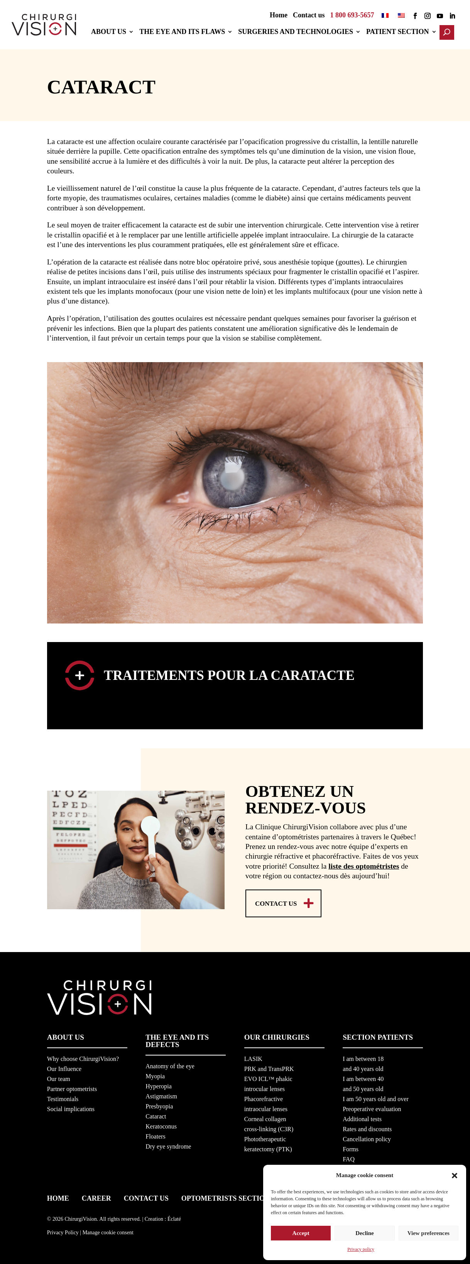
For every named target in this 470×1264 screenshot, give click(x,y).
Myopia (155, 1074)
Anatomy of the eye (169, 1064)
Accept (300, 1231)
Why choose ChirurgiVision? (83, 1057)
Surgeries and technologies (298, 32)
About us (111, 32)
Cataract (155, 1115)
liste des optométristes (363, 864)
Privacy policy (360, 1249)
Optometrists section (225, 1197)
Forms (350, 1147)
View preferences (428, 1231)
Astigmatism (161, 1094)
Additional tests (362, 1117)
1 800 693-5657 (352, 15)
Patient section (400, 32)
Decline (364, 1231)
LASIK (253, 1057)
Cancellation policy (367, 1137)
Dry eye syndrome (168, 1145)
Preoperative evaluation (372, 1107)
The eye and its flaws (185, 32)
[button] (454, 1172)
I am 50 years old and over (376, 1097)
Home (278, 15)
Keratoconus (161, 1125)
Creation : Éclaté (163, 1217)
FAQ (349, 1157)
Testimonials (63, 1097)
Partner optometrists (72, 1087)
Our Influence (64, 1067)
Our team (58, 1077)
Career (96, 1197)
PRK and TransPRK (269, 1067)
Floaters (155, 1135)
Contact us (309, 15)
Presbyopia (159, 1104)
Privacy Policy (63, 1231)
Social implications (71, 1107)
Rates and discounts (367, 1127)
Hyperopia (158, 1084)
